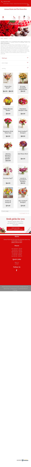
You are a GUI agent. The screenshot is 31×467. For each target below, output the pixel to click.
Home (2, 38)
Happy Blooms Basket (8, 109)
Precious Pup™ (8, 178)
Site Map (15, 290)
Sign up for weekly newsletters (15, 228)
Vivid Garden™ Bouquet (23, 132)
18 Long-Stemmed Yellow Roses (23, 88)
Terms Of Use (6, 288)
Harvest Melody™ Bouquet (8, 155)
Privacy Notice (14, 288)
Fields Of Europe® (8, 201)
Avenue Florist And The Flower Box (15, 9)
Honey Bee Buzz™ (8, 87)
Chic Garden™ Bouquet (22, 201)
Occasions (6, 38)
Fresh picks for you (15, 221)
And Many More (23, 154)
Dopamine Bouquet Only (23, 109)
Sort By (4, 68)
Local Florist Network (23, 288)
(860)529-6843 (6, 1)
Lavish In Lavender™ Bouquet (23, 180)
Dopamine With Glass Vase (8, 132)
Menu (3, 18)
